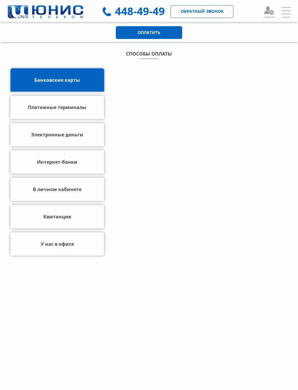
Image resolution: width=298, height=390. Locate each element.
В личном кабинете (57, 189)
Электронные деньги (57, 134)
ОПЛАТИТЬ (149, 32)
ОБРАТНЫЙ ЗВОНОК (202, 11)
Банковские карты (57, 80)
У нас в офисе (57, 244)
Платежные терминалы (57, 107)
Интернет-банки (57, 162)
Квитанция (57, 216)
